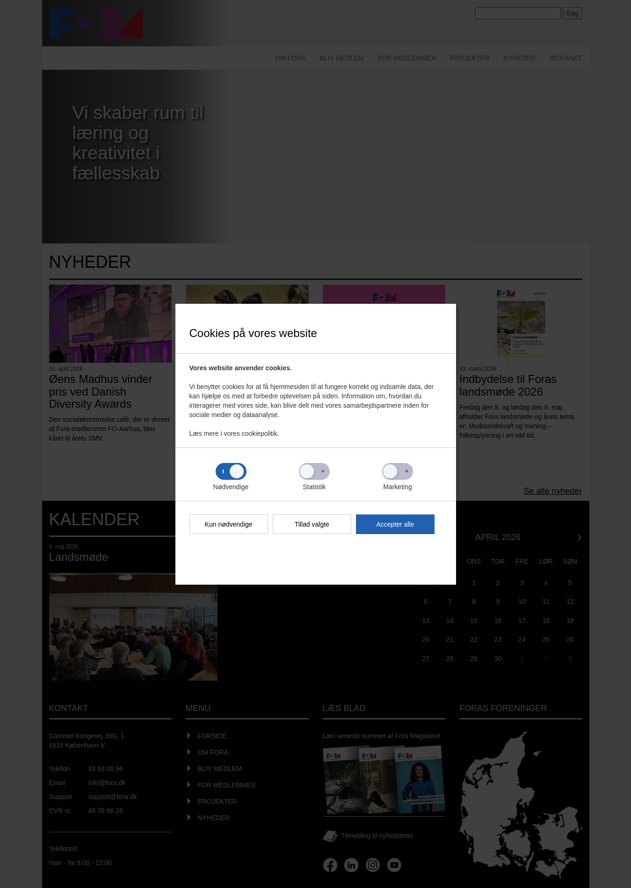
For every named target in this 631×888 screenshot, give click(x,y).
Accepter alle (395, 524)
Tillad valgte (312, 524)
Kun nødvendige (229, 524)
